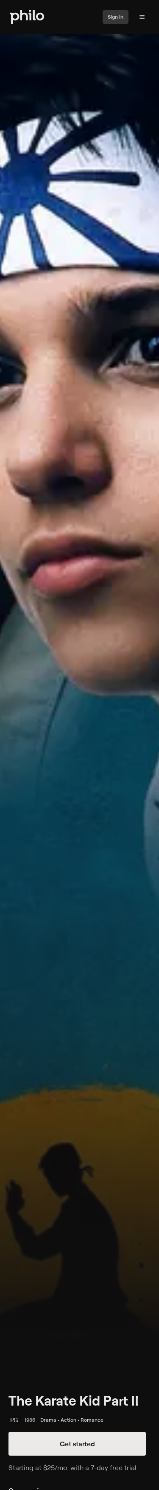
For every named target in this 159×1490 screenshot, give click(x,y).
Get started (77, 1444)
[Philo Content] (142, 17)
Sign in (115, 17)
